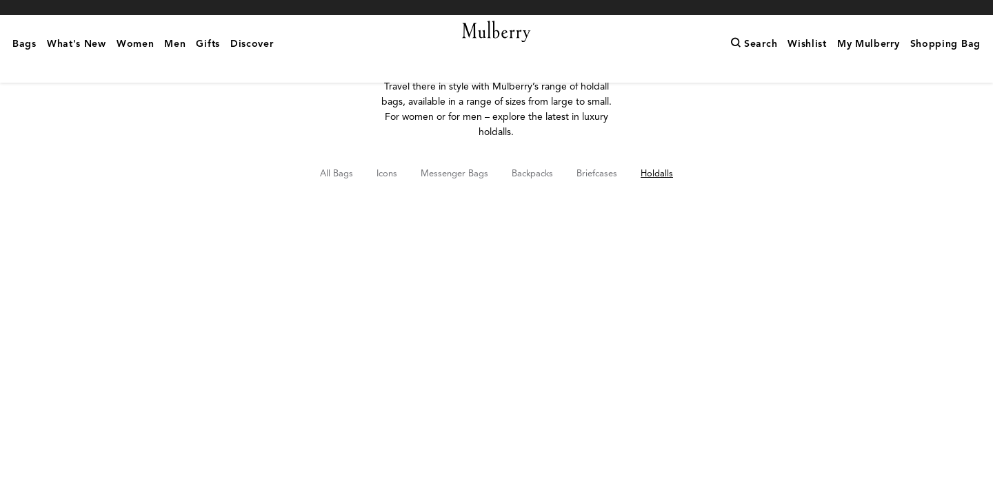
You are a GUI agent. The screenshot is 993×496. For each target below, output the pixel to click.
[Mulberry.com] (496, 48)
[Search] (754, 65)
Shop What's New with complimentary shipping (496, 7)
